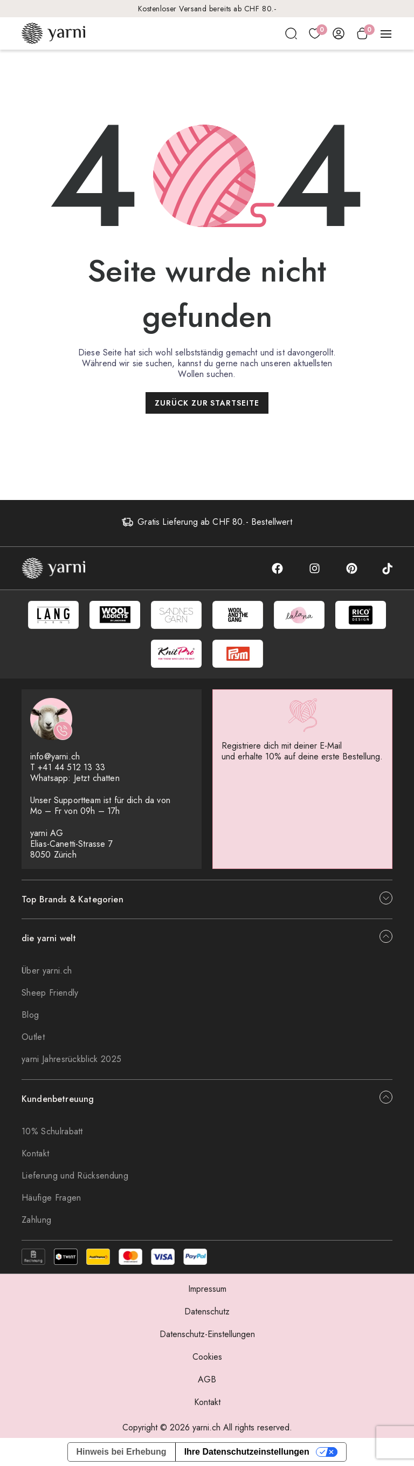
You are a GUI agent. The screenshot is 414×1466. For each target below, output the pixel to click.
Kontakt (35, 1153)
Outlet (33, 1037)
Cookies (207, 1357)
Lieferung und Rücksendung (75, 1175)
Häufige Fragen (51, 1197)
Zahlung (36, 1220)
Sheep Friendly (50, 993)
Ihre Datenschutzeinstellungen (246, 1451)
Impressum (207, 1289)
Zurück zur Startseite (207, 403)
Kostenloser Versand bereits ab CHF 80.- (207, 8)
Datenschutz (207, 1311)
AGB (207, 1379)
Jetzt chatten (97, 778)
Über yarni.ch (47, 970)
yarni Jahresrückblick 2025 (71, 1059)
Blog (30, 1015)
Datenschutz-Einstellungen (207, 1334)
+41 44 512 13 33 (71, 767)
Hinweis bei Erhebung (122, 1451)
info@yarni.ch (55, 756)
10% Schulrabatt (52, 1131)
